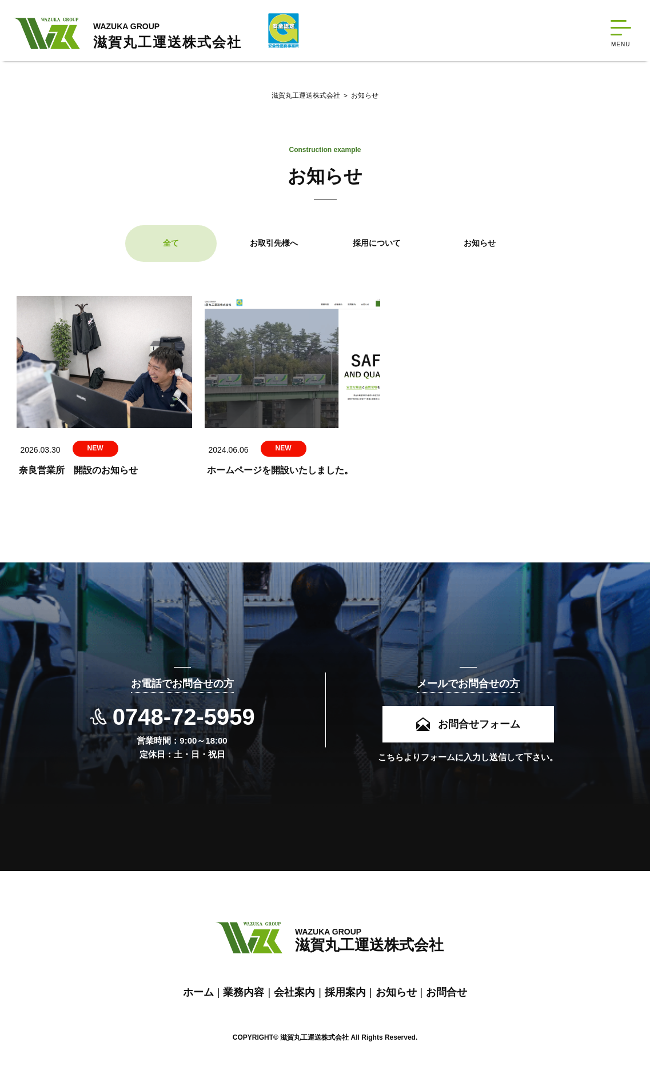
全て (171, 246)
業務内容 (243, 991)
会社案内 (294, 991)
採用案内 (345, 991)
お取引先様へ (274, 246)
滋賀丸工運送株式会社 (305, 97)
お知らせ (359, 97)
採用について (377, 246)
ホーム (198, 991)
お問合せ (446, 991)
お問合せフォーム (479, 721)
